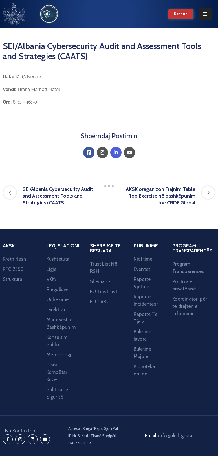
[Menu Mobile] (205, 14)
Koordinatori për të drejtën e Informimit (189, 306)
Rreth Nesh (14, 259)
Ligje (52, 269)
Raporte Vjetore (142, 282)
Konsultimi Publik (58, 340)
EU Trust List (103, 291)
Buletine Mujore (142, 352)
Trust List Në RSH (103, 267)
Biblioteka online (144, 370)
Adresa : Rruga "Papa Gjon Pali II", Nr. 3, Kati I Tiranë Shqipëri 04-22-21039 (93, 436)
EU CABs (99, 302)
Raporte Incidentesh (146, 300)
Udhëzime (58, 299)
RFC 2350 (13, 269)
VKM (51, 279)
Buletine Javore (142, 335)
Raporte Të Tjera (146, 317)
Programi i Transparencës (188, 267)
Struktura (12, 279)
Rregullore (57, 289)
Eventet (142, 269)
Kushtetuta (58, 259)
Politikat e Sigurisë (57, 393)
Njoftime (143, 259)
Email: (169, 436)
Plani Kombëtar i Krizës (58, 372)
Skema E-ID (102, 281)
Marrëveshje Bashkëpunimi (62, 323)
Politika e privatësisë (184, 285)
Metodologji (59, 354)
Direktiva (56, 309)
